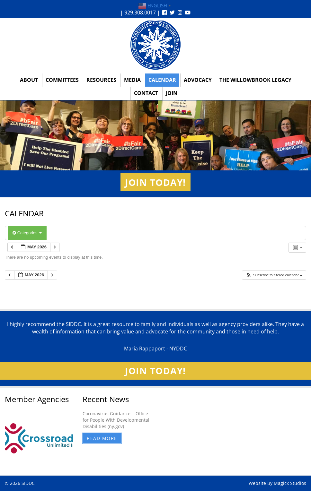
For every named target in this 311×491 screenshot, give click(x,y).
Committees (62, 79)
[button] (274, 275)
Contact (146, 93)
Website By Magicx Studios (277, 483)
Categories (27, 232)
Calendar (162, 79)
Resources (101, 79)
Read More (102, 438)
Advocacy (198, 79)
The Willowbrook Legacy (255, 79)
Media (132, 79)
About (29, 79)
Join (171, 93)
